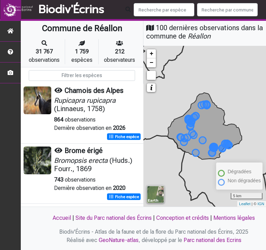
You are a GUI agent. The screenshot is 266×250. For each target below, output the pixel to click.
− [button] (151, 63)
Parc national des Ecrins (212, 240)
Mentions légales (234, 218)
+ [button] (151, 54)
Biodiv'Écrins (71, 10)
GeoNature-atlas (119, 240)
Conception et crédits (182, 218)
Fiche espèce (124, 136)
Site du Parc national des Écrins (114, 218)
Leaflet (244, 204)
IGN (260, 204)
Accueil (62, 218)
